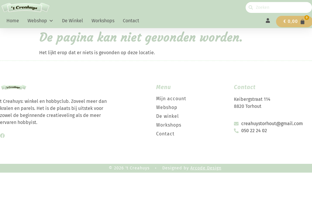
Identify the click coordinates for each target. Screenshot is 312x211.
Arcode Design (205, 168)
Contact (131, 20)
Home (12, 20)
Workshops (103, 20)
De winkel (72, 20)
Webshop (40, 21)
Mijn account (171, 98)
